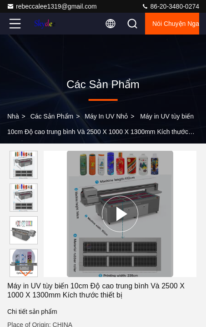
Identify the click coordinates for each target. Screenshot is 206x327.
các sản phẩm (52, 116)
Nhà (13, 116)
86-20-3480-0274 (170, 6)
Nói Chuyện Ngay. (175, 23)
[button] (26, 273)
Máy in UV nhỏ (106, 116)
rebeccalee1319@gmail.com (52, 6)
